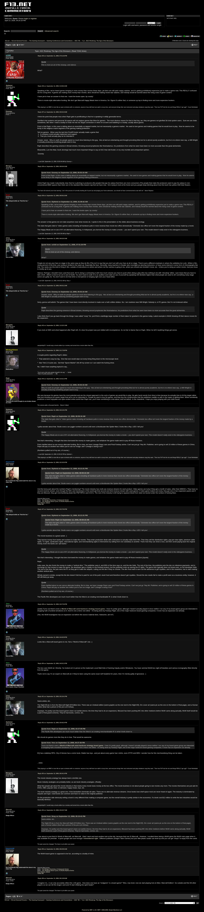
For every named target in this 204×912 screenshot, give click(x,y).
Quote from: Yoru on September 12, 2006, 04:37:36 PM (63, 743)
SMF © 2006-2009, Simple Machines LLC (109, 910)
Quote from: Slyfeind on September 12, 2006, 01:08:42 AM (64, 202)
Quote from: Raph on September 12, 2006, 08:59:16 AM (63, 416)
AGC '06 (77, 41)
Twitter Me (40, 504)
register (33, 19)
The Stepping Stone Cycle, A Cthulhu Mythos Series (58, 501)
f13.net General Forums (19, 41)
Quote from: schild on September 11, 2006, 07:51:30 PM (63, 245)
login (26, 19)
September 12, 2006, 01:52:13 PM (52, 379)
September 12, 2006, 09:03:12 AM (52, 285)
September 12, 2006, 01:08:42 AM (52, 86)
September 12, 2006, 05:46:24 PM (52, 722)
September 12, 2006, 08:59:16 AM (52, 195)
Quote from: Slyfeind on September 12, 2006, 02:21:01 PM (64, 469)
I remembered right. (90, 838)
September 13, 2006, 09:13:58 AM (52, 878)
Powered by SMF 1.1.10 (89, 910)
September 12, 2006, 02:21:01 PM (52, 410)
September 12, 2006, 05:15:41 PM (52, 696)
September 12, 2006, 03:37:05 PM (52, 509)
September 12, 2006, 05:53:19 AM (52, 112)
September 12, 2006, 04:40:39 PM (52, 637)
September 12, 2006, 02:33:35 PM (52, 462)
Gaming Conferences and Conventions (60, 41)
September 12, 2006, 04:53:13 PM (52, 663)
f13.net (7, 41)
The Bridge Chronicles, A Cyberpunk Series (55, 500)
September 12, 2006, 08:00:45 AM (52, 166)
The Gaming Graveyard (37, 41)
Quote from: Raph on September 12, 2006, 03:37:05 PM (63, 729)
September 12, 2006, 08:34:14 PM (52, 773)
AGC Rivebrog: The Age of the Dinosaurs (99, 41)
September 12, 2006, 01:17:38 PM (52, 350)
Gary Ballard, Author (43, 503)
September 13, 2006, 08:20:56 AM (52, 849)
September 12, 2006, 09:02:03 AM (52, 238)
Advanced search (52, 31)
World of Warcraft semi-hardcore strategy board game (83, 609)
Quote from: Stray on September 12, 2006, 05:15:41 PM (63, 816)
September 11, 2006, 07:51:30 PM (52, 56)
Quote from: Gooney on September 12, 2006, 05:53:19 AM (64, 173)
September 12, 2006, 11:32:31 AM (52, 325)
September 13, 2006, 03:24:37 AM (52, 810)
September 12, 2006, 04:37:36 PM (52, 604)
